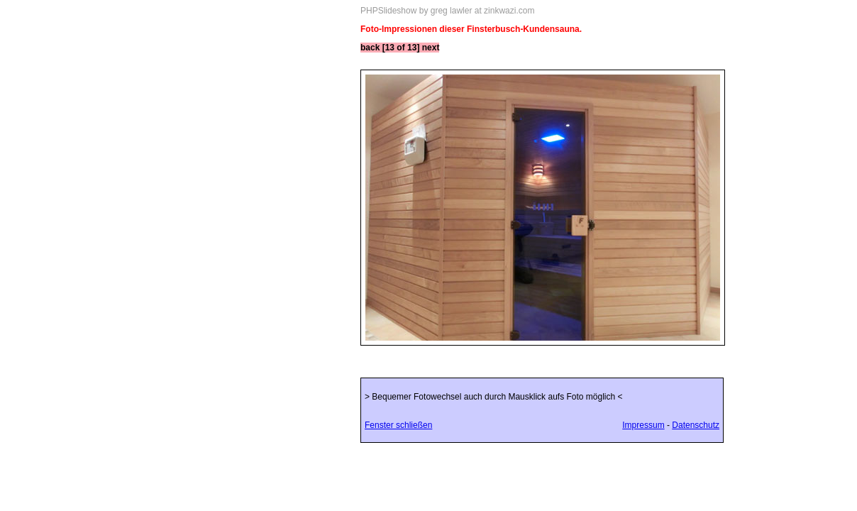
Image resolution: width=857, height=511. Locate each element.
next (431, 48)
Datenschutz (695, 425)
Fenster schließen (398, 425)
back (370, 48)
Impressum (643, 425)
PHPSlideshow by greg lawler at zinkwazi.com (447, 11)
